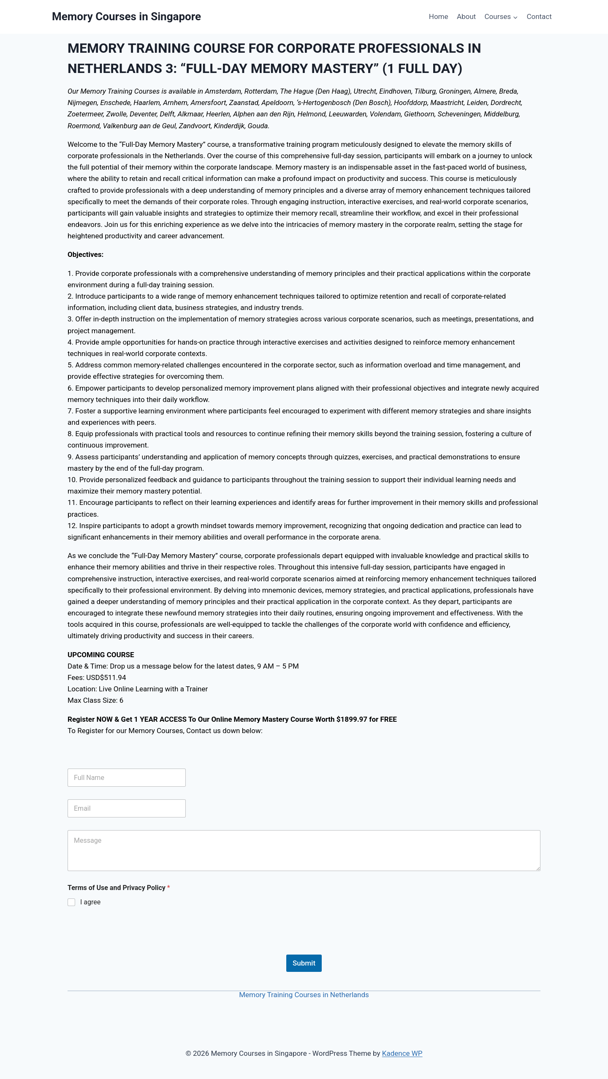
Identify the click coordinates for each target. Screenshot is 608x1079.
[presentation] (132, 949)
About (466, 16)
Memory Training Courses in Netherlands (304, 994)
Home (438, 16)
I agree (90, 902)
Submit (304, 963)
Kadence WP (402, 1053)
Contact (539, 16)
